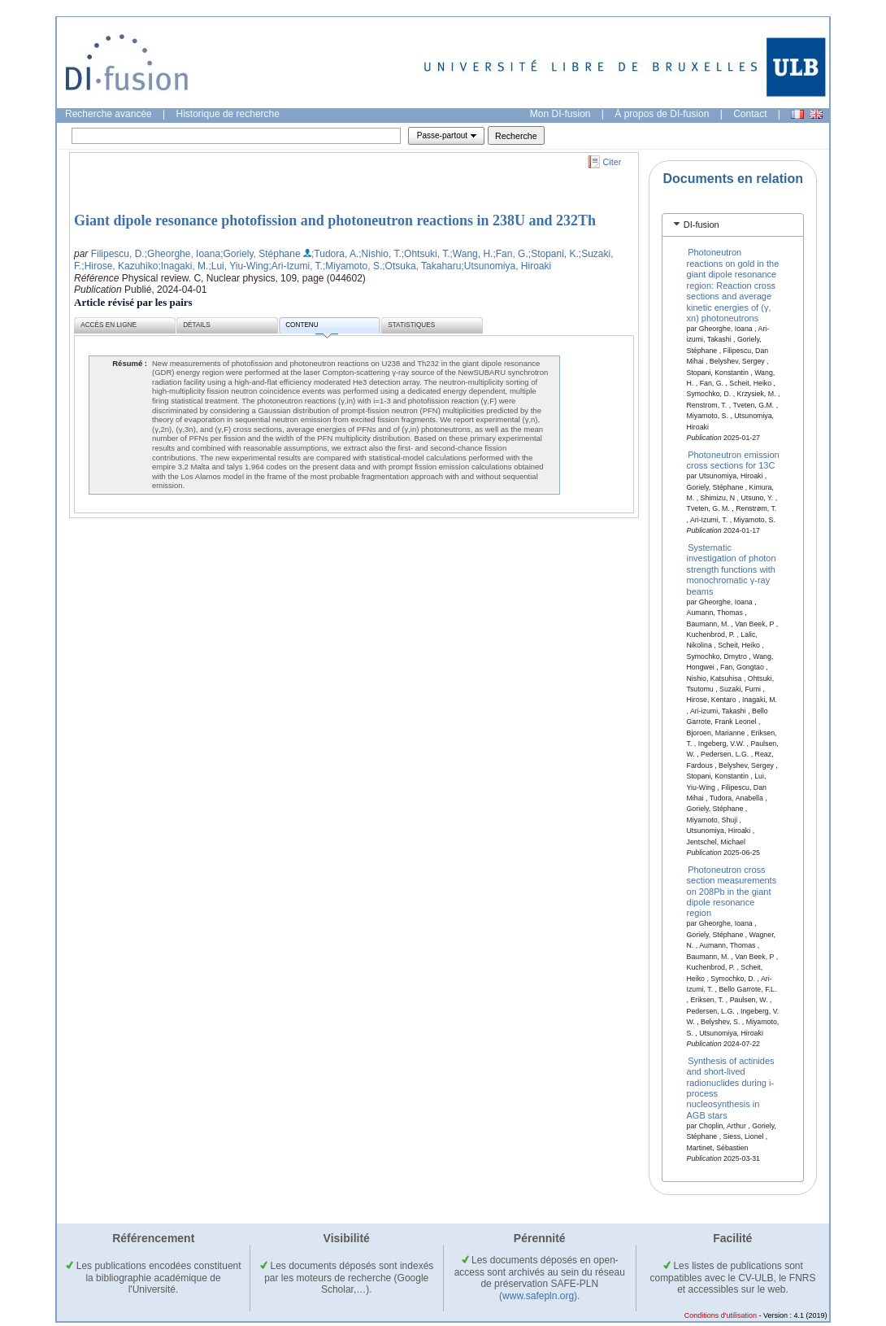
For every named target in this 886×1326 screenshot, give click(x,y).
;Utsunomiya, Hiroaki (506, 266)
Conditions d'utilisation (720, 1315)
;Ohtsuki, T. (426, 254)
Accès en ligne (108, 325)
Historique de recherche (228, 114)
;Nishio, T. (379, 254)
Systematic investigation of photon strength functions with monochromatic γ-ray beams (731, 569)
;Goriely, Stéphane (260, 254)
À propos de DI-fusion (662, 114)
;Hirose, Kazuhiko (119, 266)
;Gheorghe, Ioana (182, 254)
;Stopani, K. (553, 254)
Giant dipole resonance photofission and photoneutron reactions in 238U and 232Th (335, 220)
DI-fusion (701, 224)
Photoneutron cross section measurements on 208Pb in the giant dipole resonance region (732, 891)
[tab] (733, 225)
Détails (197, 325)
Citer (612, 162)
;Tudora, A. (334, 254)
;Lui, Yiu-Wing (238, 266)
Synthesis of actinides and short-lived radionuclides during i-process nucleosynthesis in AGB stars (731, 1087)
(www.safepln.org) (538, 1296)
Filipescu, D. (118, 254)
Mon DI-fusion (560, 114)
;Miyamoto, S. (352, 266)
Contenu (311, 327)
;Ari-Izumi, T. (295, 266)
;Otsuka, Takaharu (421, 266)
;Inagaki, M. (183, 266)
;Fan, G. (510, 254)
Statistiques (411, 325)
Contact (750, 114)
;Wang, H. (471, 254)
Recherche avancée (108, 114)
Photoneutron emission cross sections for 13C (733, 459)
